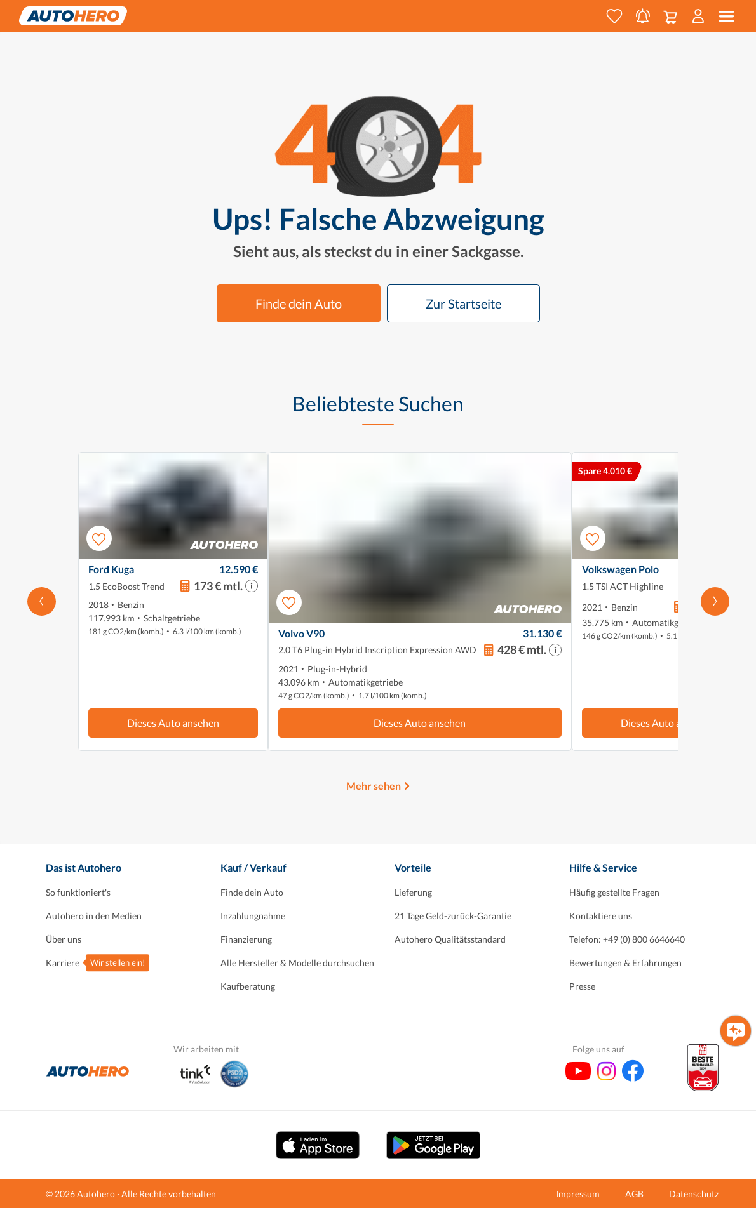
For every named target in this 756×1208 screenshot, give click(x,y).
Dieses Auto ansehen (173, 723)
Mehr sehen (373, 786)
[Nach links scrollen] (41, 601)
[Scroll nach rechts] (715, 601)
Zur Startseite (463, 303)
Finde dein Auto (298, 303)
